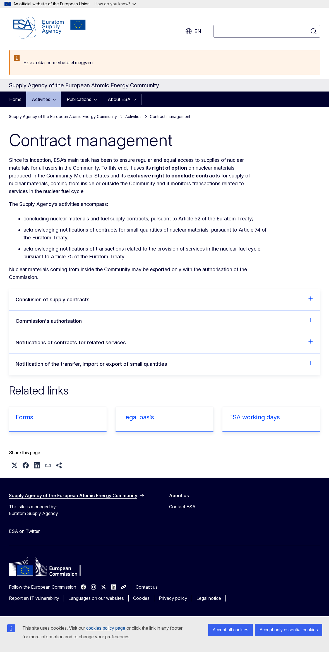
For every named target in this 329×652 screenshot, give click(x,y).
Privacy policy (173, 598)
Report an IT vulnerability (34, 598)
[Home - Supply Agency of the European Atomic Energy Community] (49, 28)
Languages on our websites (96, 598)
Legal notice (208, 598)
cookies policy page (105, 628)
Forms (24, 417)
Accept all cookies (230, 629)
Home (15, 99)
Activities (41, 99)
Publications (79, 99)
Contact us (147, 587)
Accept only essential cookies (289, 629)
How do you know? (115, 3)
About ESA (119, 99)
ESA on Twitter (24, 531)
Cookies (141, 598)
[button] (14, 465)
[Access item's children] (56, 99)
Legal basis (138, 417)
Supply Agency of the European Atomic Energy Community (63, 116)
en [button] (193, 31)
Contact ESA (182, 506)
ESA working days (254, 417)
